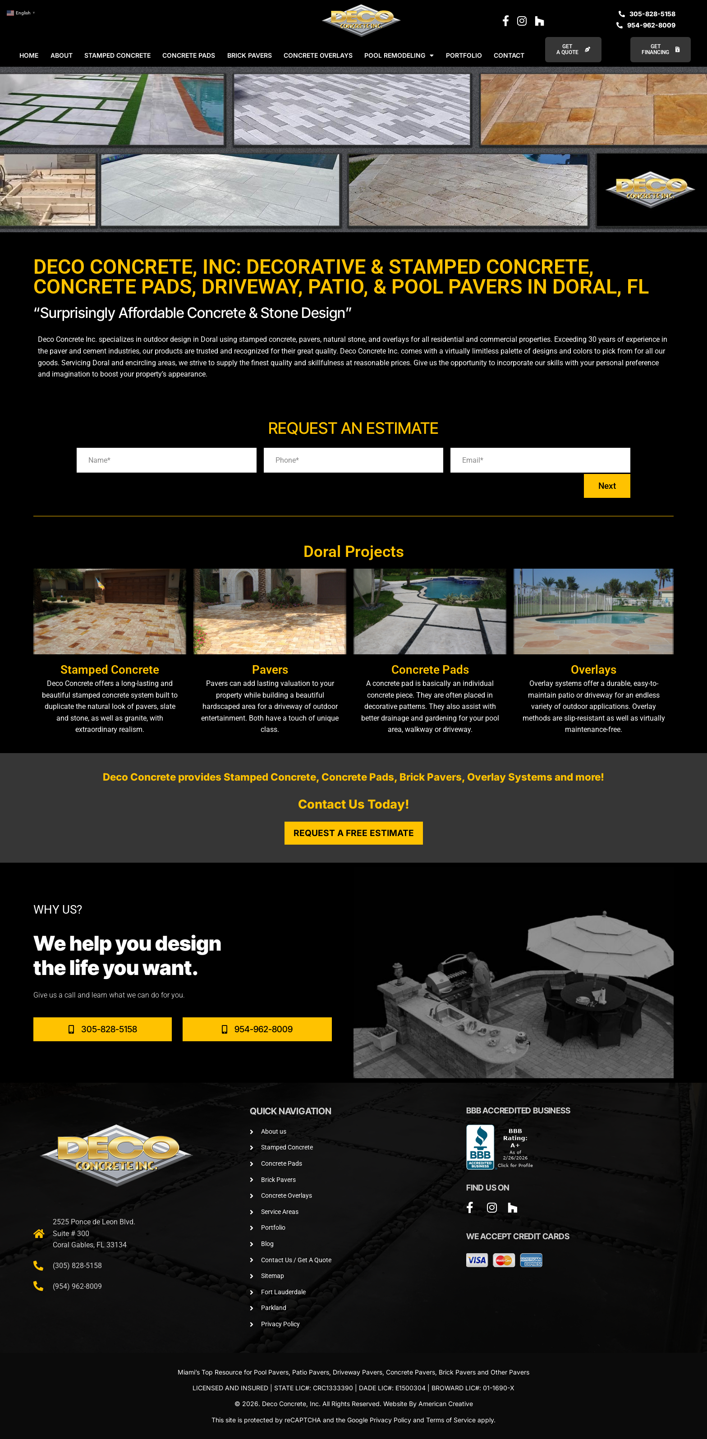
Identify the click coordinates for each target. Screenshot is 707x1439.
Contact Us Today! (353, 804)
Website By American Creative (428, 1403)
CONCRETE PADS (188, 55)
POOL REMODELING (399, 55)
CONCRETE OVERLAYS (318, 55)
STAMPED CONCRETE (117, 55)
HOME (28, 55)
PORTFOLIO (464, 55)
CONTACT (509, 55)
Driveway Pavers (357, 1372)
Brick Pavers (457, 1372)
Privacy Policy (390, 1420)
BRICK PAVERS (249, 55)
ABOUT (61, 55)
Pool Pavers (271, 1372)
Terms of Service (451, 1420)
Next (607, 486)
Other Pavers (510, 1372)
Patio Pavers (310, 1372)
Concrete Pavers (410, 1372)
